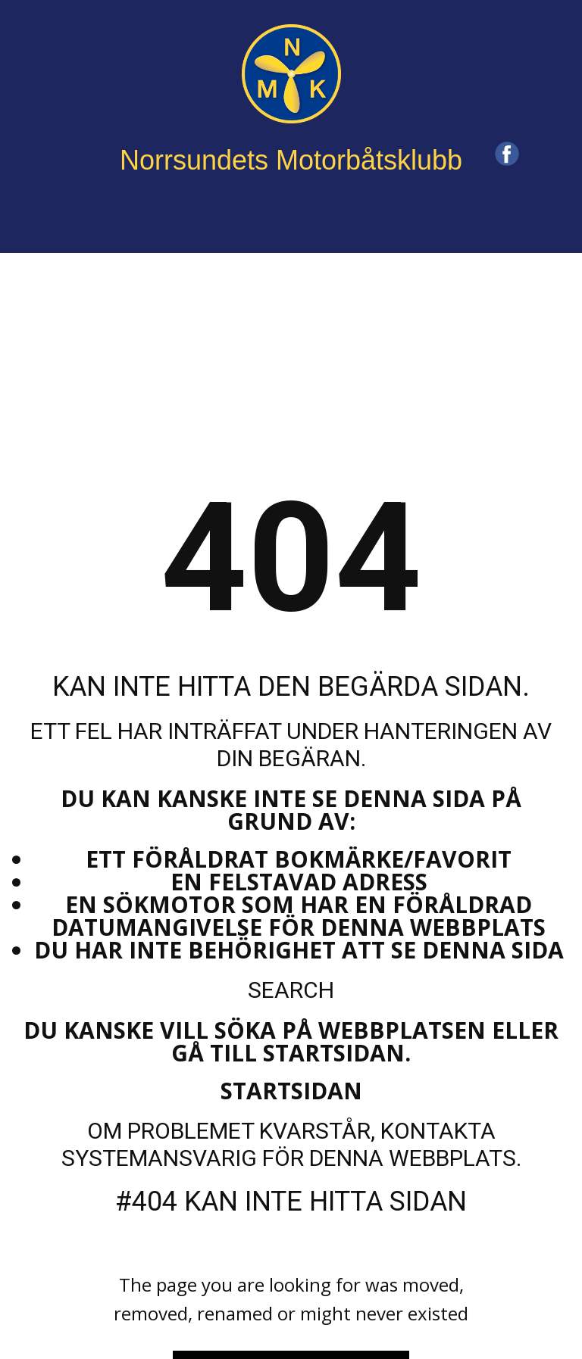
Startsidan (291, 1090)
